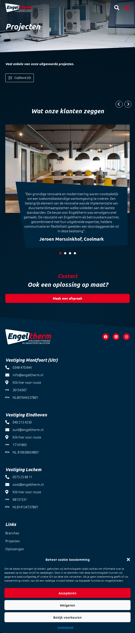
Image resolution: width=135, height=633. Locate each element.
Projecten (12, 541)
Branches (12, 533)
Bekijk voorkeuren (67, 617)
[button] (128, 559)
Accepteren (67, 593)
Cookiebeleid (65, 627)
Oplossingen (14, 548)
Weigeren (67, 605)
